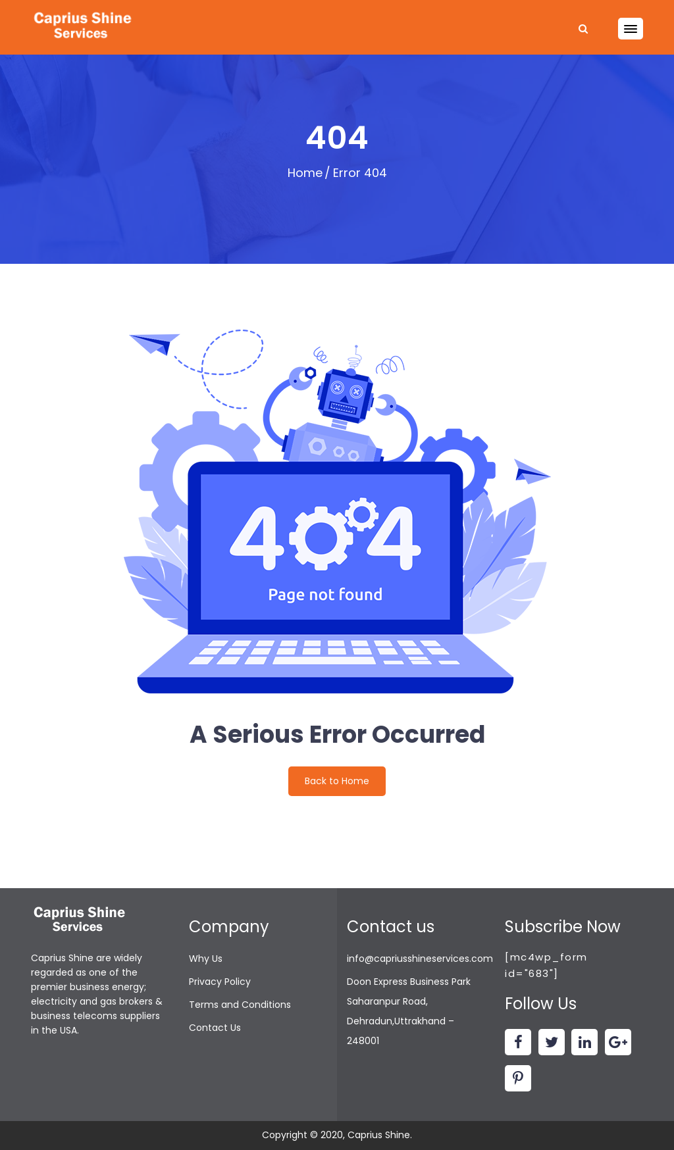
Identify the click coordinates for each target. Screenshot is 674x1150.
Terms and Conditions (240, 1004)
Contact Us (215, 1027)
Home (305, 172)
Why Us (205, 958)
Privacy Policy (220, 981)
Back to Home (337, 781)
